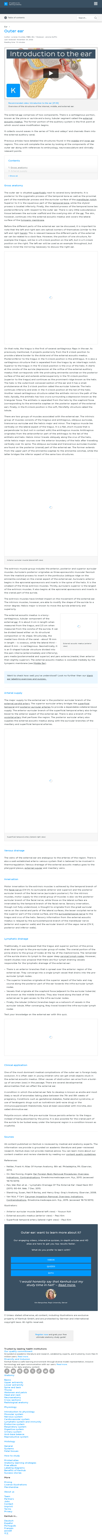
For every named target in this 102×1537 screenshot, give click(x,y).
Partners (9, 1499)
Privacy (8, 1511)
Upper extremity (13, 1382)
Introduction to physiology (19, 1412)
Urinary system (13, 1432)
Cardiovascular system (17, 1419)
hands (23, 233)
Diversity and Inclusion (17, 1359)
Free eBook (10, 1465)
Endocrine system (14, 1424)
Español (8, 1523)
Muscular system (13, 1414)
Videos (51, 1260)
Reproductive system (16, 1437)
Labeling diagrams (14, 1468)
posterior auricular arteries (35, 707)
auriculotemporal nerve (72, 914)
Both (51, 1273)
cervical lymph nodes (72, 956)
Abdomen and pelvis (15, 1392)
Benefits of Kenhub (15, 1470)
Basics (7, 1380)
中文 (6, 1533)
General (8, 1446)
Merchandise (11, 1487)
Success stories (13, 1473)
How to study (12, 1456)
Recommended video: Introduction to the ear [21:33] (33, 103)
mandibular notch (86, 200)
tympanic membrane (32, 220)
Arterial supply (19, 171)
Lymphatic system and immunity (22, 1422)
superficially (39, 193)
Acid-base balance (14, 1434)
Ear (6, 27)
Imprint (8, 1506)
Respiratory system (15, 1427)
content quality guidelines (81, 1154)
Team (7, 1496)
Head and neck (12, 1395)
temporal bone (61, 203)
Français (8, 1528)
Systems (9, 1449)
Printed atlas (11, 1460)
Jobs (7, 1501)
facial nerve (15, 890)
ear (21, 115)
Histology (9, 1441)
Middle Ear (39, 663)
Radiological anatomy (16, 1402)
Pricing (8, 1482)
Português (10, 1526)
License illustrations (15, 1485)
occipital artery (12, 717)
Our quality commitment (18, 1351)
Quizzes (51, 1266)
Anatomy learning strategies (20, 1463)
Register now (41, 1335)
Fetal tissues (11, 1451)
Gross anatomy (19, 168)
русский (8, 1531)
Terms (7, 1509)
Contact (8, 1504)
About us (9, 1492)
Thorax (8, 1390)
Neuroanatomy (12, 1397)
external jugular (33, 868)
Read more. (67, 1285)
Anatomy (9, 1375)
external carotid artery (17, 704)
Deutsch (9, 1521)
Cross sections (12, 1400)
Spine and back (12, 1387)
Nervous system (13, 1417)
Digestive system (14, 1429)
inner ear (89, 141)
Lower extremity (13, 1385)
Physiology (10, 1407)
